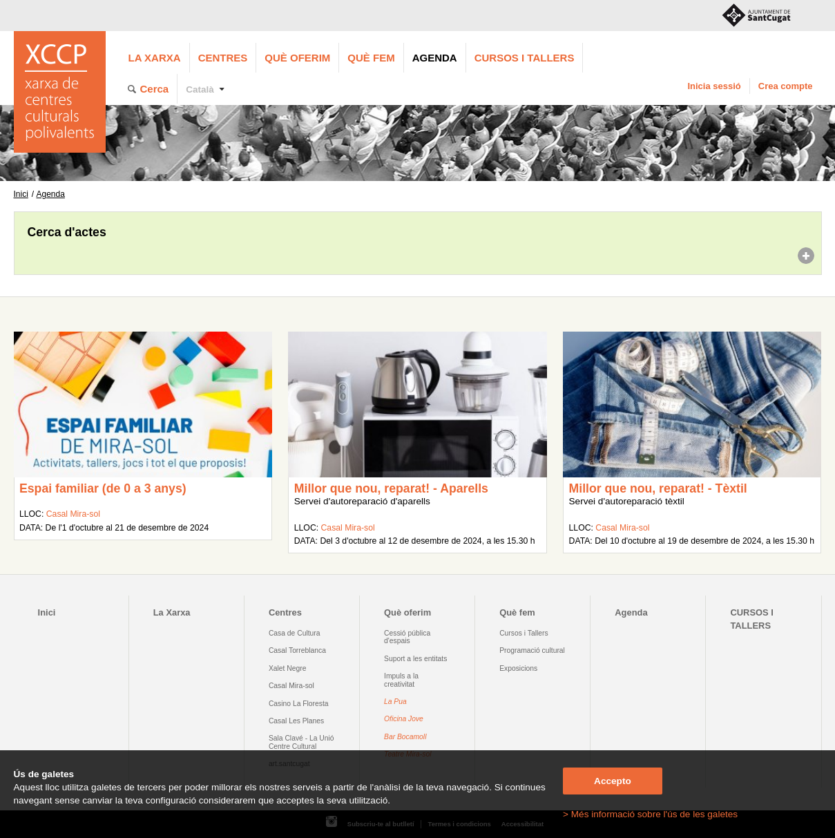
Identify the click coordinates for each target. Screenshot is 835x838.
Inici (21, 194)
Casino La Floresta (299, 703)
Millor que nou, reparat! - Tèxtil (658, 488)
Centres (223, 58)
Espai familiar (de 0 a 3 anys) (102, 488)
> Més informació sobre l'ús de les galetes (650, 814)
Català (200, 89)
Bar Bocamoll (405, 737)
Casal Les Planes (296, 721)
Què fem (370, 58)
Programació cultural (532, 650)
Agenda (434, 58)
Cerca (154, 89)
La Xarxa (154, 58)
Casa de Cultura (294, 633)
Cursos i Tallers (523, 633)
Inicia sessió (713, 86)
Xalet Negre (288, 668)
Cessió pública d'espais (407, 637)
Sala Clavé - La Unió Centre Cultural (301, 742)
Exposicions (518, 668)
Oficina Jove (403, 719)
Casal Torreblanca (297, 650)
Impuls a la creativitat (401, 679)
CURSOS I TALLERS (524, 58)
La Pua (395, 701)
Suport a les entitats (415, 659)
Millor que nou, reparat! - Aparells (391, 488)
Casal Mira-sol (73, 514)
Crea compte (785, 86)
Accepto (612, 781)
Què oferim (297, 58)
